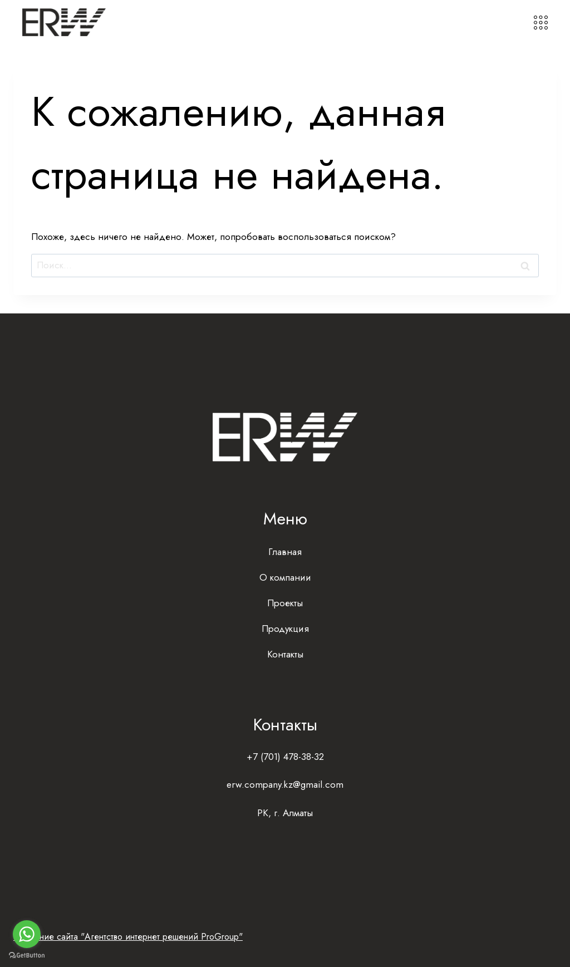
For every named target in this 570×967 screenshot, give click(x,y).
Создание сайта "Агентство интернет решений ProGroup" (128, 936)
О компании (285, 577)
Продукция (285, 628)
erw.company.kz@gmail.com (285, 784)
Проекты (285, 603)
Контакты (285, 654)
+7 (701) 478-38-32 (285, 756)
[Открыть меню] (541, 23)
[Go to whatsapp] (27, 934)
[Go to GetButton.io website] (27, 955)
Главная (285, 551)
